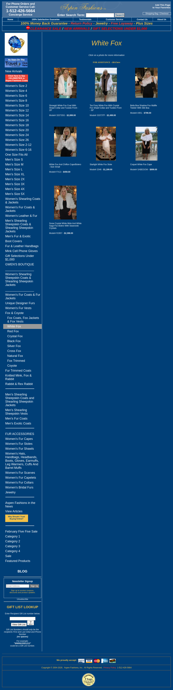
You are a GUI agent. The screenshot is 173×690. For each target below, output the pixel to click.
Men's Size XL (15, 174)
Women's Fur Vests (18, 308)
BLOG (22, 571)
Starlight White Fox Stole (101, 164)
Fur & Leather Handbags (22, 246)
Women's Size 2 (16, 86)
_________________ (19, 269)
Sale (8, 556)
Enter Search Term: (71, 15)
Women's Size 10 (17, 105)
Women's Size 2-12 (18, 145)
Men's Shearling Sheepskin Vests (16, 411)
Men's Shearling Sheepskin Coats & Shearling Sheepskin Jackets (19, 226)
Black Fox (14, 341)
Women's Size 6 (16, 95)
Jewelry (10, 492)
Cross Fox (14, 351)
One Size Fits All (16, 154)
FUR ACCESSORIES (19, 434)
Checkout (164, 13)
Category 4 (12, 551)
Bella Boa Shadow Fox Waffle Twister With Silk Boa (143, 106)
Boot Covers (13, 241)
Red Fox (13, 331)
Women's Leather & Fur (21, 215)
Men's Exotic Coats (18, 423)
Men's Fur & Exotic (18, 236)
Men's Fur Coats (16, 418)
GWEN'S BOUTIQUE (19, 264)
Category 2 (12, 541)
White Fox (14, 326)
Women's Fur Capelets (20, 477)
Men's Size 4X (15, 189)
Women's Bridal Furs (19, 487)
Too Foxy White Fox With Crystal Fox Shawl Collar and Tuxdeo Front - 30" (105, 107)
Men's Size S (14, 159)
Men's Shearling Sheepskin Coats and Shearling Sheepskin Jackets (19, 400)
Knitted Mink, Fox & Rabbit (18, 377)
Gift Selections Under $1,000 (19, 257)
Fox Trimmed (16, 360)
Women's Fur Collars (19, 482)
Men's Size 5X (15, 194)
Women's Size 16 (17, 120)
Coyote (12, 365)
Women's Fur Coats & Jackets (20, 209)
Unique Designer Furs (20, 303)
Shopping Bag (151, 13)
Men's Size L (13, 169)
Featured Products (17, 561)
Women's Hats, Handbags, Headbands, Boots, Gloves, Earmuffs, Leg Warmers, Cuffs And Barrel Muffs (22, 460)
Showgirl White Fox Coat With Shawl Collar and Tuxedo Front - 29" (63, 107)
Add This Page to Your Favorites (162, 6)
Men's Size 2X (15, 179)
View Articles (13, 511)
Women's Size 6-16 (18, 149)
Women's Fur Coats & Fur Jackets (22, 296)
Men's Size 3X (15, 184)
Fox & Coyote (14, 313)
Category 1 (12, 536)
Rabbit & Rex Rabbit (19, 384)
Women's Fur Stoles (18, 443)
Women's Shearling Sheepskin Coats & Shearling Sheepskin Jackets (19, 280)
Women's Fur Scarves (20, 472)
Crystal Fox (15, 336)
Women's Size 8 (16, 100)
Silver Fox (14, 346)
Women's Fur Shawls (19, 448)
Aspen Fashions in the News (20, 504)
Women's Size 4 (16, 90)
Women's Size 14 (17, 115)
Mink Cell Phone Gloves (21, 251)
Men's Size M (14, 164)
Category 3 (12, 546)
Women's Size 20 (17, 130)
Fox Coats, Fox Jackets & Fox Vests (23, 319)
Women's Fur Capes (19, 439)
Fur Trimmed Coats (18, 370)
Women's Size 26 (17, 140)
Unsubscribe (22, 599)
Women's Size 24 (17, 135)
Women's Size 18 (17, 125)
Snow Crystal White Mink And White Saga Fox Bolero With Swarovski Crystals (65, 225)
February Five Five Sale (21, 531)
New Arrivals (13, 71)
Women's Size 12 (17, 110)
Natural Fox (15, 356)
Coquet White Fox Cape (141, 164)
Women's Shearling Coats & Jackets (22, 200)
